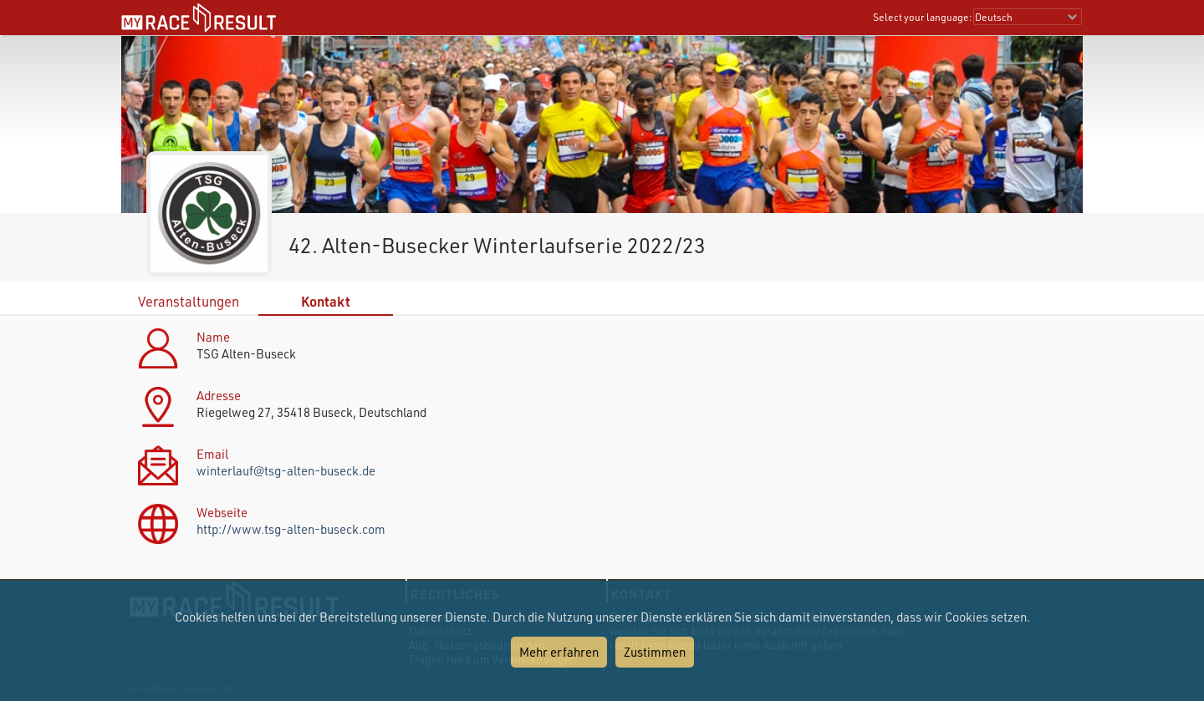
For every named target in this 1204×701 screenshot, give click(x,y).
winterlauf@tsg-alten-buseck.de (285, 470)
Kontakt (325, 301)
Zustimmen (655, 651)
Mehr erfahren (559, 651)
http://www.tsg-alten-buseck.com (290, 529)
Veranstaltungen (188, 301)
